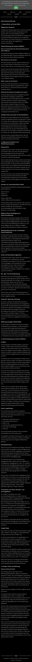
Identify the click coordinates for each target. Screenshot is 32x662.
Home (4, 12)
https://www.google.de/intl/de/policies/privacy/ (13, 563)
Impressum (13, 660)
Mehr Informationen (20, 5)
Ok (16, 7)
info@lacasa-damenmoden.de (12, 200)
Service (9, 14)
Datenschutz (18, 660)
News (20, 12)
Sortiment (28, 12)
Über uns (12, 12)
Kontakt (17, 14)
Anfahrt (25, 14)
